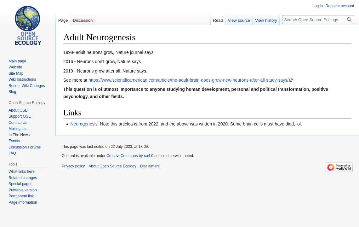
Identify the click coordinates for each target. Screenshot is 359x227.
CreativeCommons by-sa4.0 (129, 156)
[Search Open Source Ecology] (318, 19)
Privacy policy (73, 166)
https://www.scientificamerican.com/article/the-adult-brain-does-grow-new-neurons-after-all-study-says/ (188, 80)
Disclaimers (150, 166)
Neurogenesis (83, 123)
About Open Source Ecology (112, 166)
